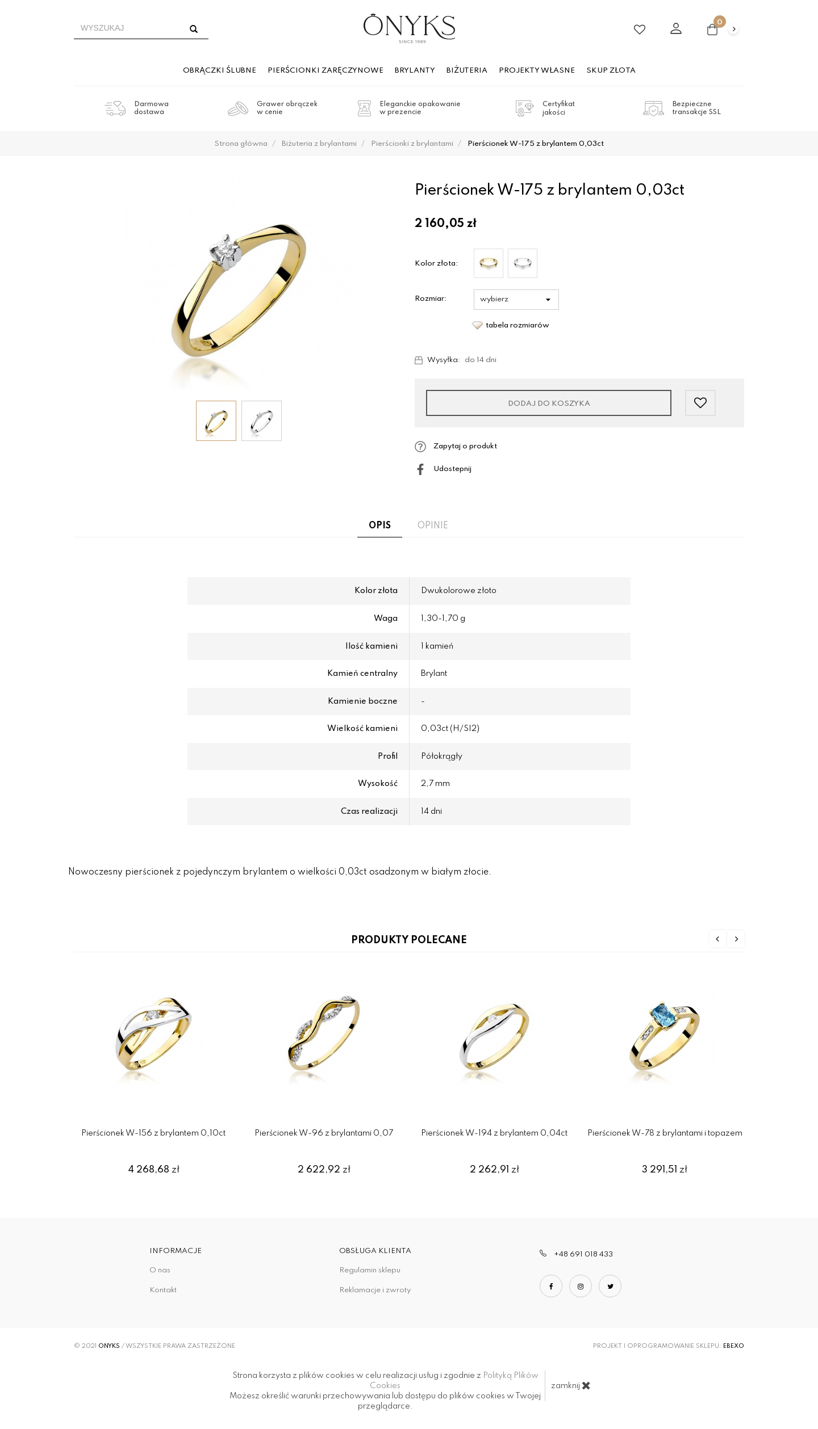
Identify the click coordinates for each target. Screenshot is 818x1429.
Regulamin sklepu (369, 1270)
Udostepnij (443, 469)
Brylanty (415, 71)
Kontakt (163, 1290)
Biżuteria (467, 71)
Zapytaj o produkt (456, 446)
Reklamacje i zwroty (375, 1290)
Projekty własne (537, 70)
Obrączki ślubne (219, 71)
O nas (159, 1270)
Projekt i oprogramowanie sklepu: (668, 1346)
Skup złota (611, 70)
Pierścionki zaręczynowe (325, 71)
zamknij (571, 1385)
